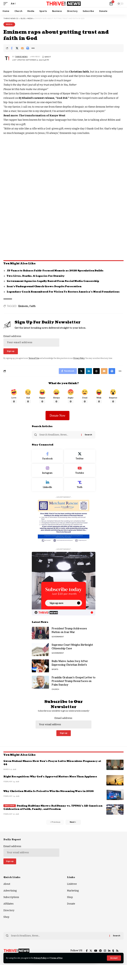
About (6, 884)
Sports (55, 669)
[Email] (22, 48)
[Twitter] (79, 456)
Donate (71, 903)
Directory (8, 910)
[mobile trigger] (6, 3)
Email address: (31, 341)
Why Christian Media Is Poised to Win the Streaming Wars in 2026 (48, 791)
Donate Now (57, 415)
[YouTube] (95, 951)
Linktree (72, 884)
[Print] (27, 48)
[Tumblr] (113, 951)
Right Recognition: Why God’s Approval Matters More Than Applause (50, 776)
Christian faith (79, 71)
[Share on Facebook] (11, 48)
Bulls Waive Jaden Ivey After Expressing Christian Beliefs (70, 663)
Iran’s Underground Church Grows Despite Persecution (44, 286)
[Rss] (117, 951)
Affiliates (8, 903)
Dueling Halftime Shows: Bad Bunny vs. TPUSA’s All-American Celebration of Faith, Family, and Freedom (52, 807)
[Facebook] (47, 456)
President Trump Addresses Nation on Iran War (69, 630)
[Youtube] (79, 470)
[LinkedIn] (47, 484)
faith (32, 306)
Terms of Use (56, 958)
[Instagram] (47, 470)
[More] (33, 48)
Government (58, 637)
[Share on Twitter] (17, 48)
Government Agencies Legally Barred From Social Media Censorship (53, 281)
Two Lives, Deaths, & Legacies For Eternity (36, 276)
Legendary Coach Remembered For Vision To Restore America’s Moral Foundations (63, 291)
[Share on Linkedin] (89, 371)
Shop (6, 917)
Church (55, 689)
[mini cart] (111, 4)
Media (9, 24)
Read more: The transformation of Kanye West (34, 115)
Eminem (23, 306)
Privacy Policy (40, 958)
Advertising (10, 890)
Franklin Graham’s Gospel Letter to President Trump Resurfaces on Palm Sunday (73, 681)
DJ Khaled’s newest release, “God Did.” (44, 98)
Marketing (73, 890)
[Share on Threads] (96, 371)
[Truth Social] (79, 484)
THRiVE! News (21, 57)
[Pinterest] (100, 951)
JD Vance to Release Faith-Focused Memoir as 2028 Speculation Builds (55, 270)
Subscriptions (11, 897)
